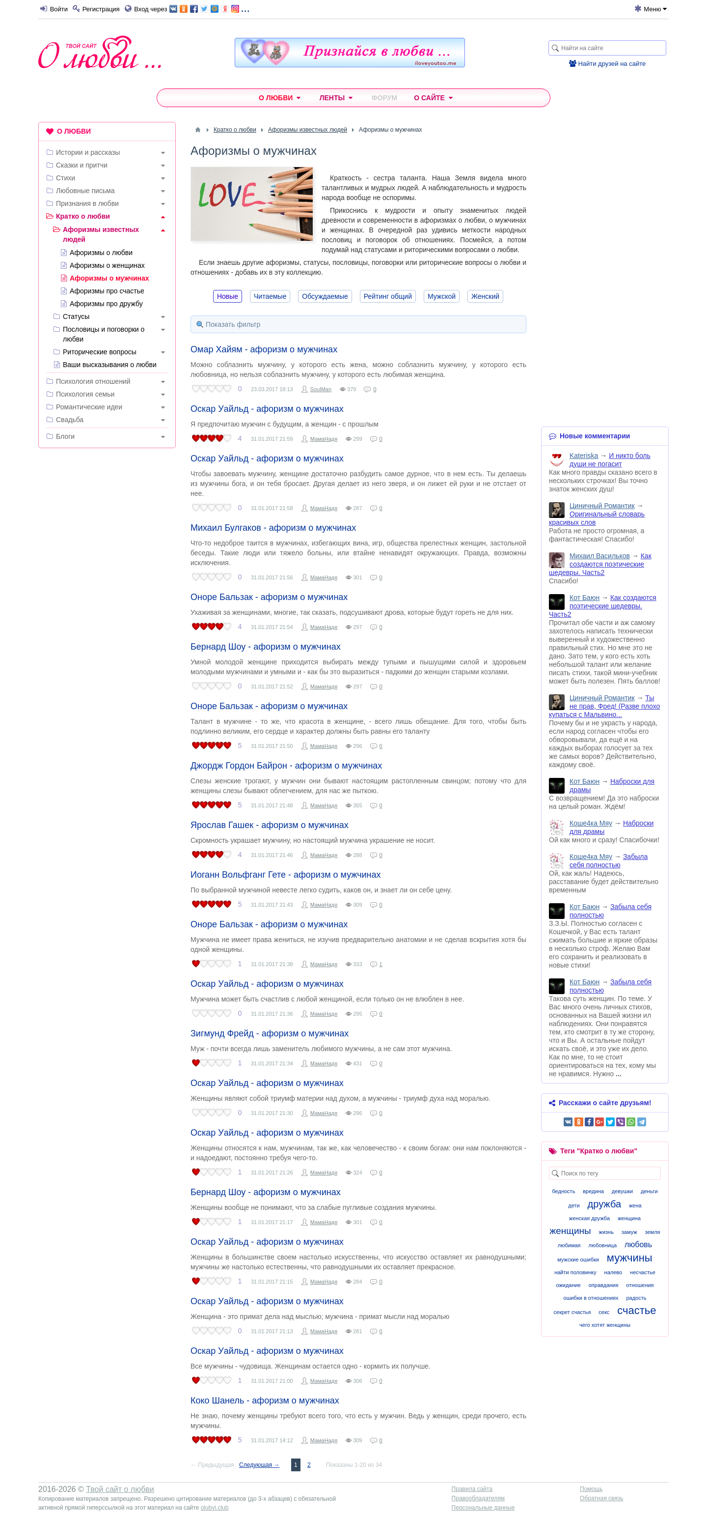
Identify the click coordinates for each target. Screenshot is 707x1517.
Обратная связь (601, 1498)
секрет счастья (572, 1312)
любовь (638, 1244)
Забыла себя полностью (609, 861)
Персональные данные (483, 1507)
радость (636, 1298)
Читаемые (270, 296)
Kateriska (584, 455)
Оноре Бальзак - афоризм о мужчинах (269, 597)
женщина (629, 1218)
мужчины (630, 1258)
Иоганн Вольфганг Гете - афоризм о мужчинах (285, 875)
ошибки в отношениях (591, 1298)
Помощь (591, 1489)
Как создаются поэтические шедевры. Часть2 (600, 564)
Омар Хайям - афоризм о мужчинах (263, 349)
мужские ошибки (578, 1259)
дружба (605, 1204)
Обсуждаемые (325, 296)
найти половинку (575, 1272)
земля (652, 1232)
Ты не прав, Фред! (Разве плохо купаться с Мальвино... (604, 706)
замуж (629, 1232)
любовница (602, 1245)
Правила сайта (472, 1489)
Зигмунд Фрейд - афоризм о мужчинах (269, 1033)
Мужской (442, 296)
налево (613, 1272)
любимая (569, 1245)
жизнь (606, 1232)
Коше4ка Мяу (591, 823)
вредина (593, 1191)
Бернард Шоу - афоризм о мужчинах (265, 647)
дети (573, 1205)
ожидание (568, 1285)
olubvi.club (215, 1507)
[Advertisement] (107, 605)
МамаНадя (324, 439)
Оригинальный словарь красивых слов (597, 518)
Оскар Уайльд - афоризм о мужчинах (267, 409)
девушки (622, 1191)
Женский (485, 296)
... (209, 8)
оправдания (604, 1285)
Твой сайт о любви (120, 1489)
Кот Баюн (584, 597)
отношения (639, 1285)
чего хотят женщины (604, 1325)
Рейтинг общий (388, 296)
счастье (636, 1310)
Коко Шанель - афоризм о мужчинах (264, 1400)
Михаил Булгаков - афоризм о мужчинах (273, 528)
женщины (570, 1231)
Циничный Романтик (602, 506)
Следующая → (259, 1464)
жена (635, 1205)
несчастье (642, 1272)
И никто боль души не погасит (610, 460)
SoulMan (320, 389)
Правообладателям (478, 1498)
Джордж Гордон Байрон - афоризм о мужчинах (286, 766)
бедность (563, 1191)
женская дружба (589, 1218)
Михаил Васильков (600, 556)
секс (603, 1312)
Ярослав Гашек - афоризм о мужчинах (269, 825)
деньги (649, 1191)
